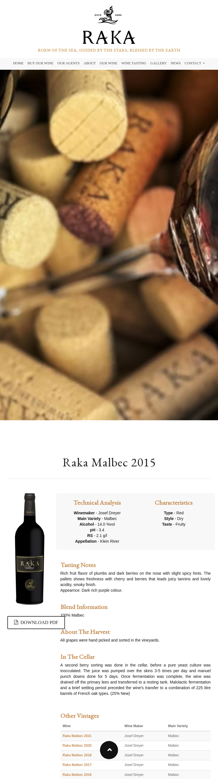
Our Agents (68, 63)
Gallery (158, 63)
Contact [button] (195, 63)
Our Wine (108, 63)
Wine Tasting (134, 63)
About (90, 63)
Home (18, 63)
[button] (109, 750)
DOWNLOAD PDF (36, 622)
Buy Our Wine (41, 63)
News (176, 63)
